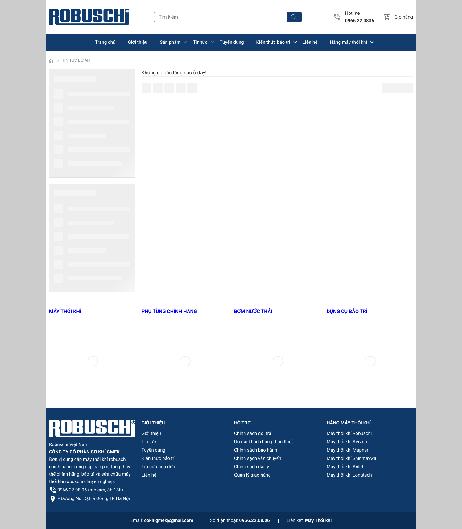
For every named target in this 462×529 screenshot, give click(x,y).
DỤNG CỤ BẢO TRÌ (347, 311)
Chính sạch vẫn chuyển (257, 458)
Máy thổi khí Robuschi (349, 433)
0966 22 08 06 (90, 490)
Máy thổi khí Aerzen (347, 441)
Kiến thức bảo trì (273, 42)
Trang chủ (105, 42)
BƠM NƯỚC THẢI (253, 311)
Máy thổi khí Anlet (345, 466)
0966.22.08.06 (254, 520)
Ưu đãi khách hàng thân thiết (263, 441)
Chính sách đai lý (251, 466)
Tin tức (200, 42)
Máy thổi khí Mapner (347, 450)
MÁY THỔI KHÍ (65, 311)
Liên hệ (310, 42)
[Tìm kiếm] (294, 17)
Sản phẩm (170, 42)
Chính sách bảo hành (255, 450)
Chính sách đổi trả (252, 433)
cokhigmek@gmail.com (168, 520)
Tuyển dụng (232, 42)
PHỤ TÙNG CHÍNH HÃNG (169, 311)
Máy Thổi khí (318, 520)
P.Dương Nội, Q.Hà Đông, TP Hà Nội (93, 498)
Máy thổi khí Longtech (349, 475)
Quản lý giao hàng (252, 475)
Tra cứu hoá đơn (158, 466)
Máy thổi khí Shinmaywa (351, 458)
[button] (387, 17)
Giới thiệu (138, 42)
